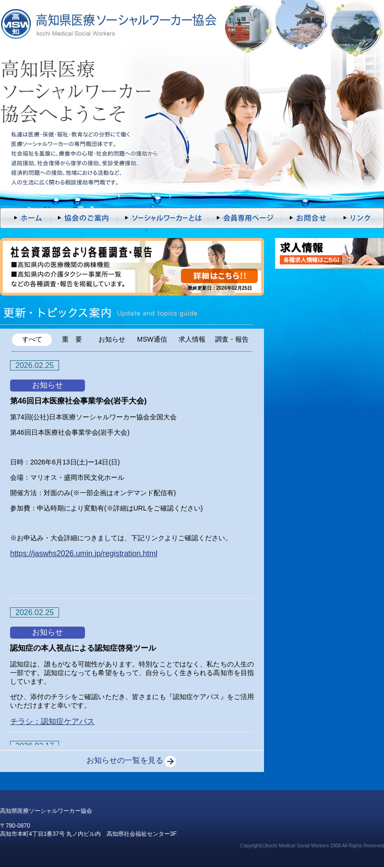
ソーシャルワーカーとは (163, 218)
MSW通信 (152, 339)
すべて (32, 339)
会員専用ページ (244, 218)
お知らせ (111, 339)
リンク (359, 218)
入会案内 (84, 218)
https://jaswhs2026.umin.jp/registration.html (83, 553)
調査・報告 (232, 339)
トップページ (25, 218)
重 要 (72, 339)
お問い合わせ (308, 218)
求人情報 (192, 339)
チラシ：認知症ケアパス (52, 721)
